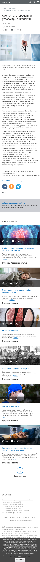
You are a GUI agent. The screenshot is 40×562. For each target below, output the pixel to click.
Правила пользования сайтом (12, 504)
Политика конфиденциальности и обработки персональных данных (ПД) (17, 501)
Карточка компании (24, 520)
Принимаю (20, 560)
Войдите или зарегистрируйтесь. (13, 203)
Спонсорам (16, 517)
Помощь (33, 517)
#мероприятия (23, 181)
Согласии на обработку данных (21, 547)
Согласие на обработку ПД (11, 508)
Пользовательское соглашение (13, 506)
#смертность (13, 181)
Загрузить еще (20, 476)
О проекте (7, 517)
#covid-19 (5, 181)
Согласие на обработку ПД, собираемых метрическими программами (16, 511)
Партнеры (12, 520)
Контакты (25, 517)
